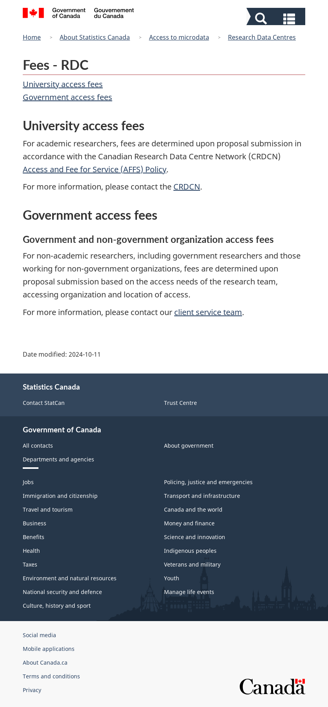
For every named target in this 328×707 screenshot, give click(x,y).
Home (32, 37)
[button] (276, 18)
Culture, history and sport (57, 605)
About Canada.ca (45, 662)
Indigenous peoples (190, 550)
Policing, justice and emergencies (208, 482)
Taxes (30, 564)
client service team (208, 312)
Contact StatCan (44, 402)
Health (31, 550)
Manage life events (189, 592)
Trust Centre (180, 402)
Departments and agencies (58, 459)
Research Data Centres (262, 37)
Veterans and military (192, 564)
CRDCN (186, 186)
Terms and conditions (51, 676)
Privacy (32, 690)
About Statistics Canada (95, 37)
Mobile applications (49, 648)
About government (188, 445)
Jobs (28, 482)
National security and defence (62, 592)
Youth (171, 578)
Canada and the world (193, 509)
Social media (39, 635)
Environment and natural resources (70, 578)
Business (34, 523)
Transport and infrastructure (202, 495)
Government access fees (67, 97)
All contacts (38, 445)
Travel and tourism (48, 509)
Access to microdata (179, 37)
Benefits (33, 537)
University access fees (63, 84)
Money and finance (189, 523)
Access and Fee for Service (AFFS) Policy (94, 169)
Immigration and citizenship (60, 495)
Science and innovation (194, 537)
